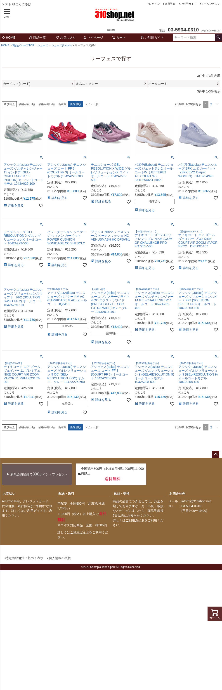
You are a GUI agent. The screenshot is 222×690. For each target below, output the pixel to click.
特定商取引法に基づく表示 (24, 558)
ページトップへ (215, 454)
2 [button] (211, 104)
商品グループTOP (23, 45)
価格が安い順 (27, 104)
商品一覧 (37, 37)
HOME (8, 37)
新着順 (62, 104)
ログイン (154, 3)
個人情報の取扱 (60, 558)
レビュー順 (91, 104)
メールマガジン (210, 3)
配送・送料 (66, 493)
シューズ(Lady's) (61, 45)
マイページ (93, 37)
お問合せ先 (177, 493)
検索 (218, 37)
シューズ (42, 45)
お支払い (9, 493)
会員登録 (170, 3)
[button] (217, 104)
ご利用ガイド (188, 3)
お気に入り (66, 37)
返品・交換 (122, 493)
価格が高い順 (46, 104)
